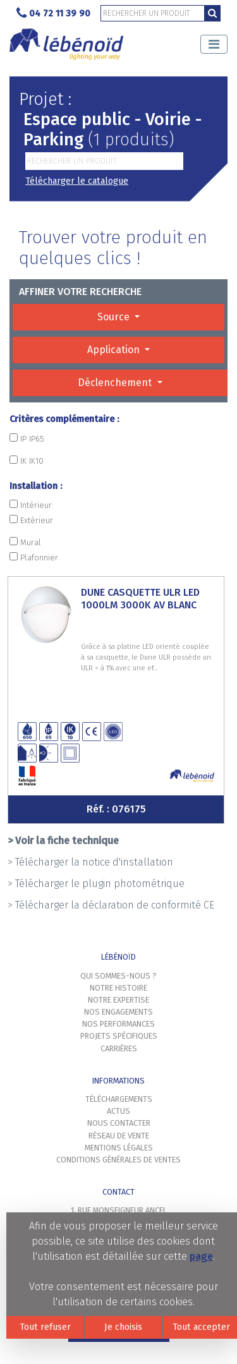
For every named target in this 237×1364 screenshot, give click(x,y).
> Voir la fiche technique (63, 841)
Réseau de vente (118, 1135)
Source (114, 317)
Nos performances (118, 1024)
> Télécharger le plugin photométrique (96, 884)
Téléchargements (118, 1099)
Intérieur (30, 505)
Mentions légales (119, 1147)
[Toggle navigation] (214, 44)
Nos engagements (118, 1012)
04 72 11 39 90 (53, 13)
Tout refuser (45, 1327)
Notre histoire (118, 988)
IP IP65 (26, 438)
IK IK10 (26, 461)
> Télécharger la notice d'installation (90, 862)
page (201, 1256)
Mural (25, 542)
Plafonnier (33, 557)
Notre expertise (118, 1000)
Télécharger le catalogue (76, 181)
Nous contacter (118, 1123)
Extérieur (31, 520)
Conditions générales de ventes (118, 1159)
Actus (118, 1111)
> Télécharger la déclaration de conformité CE (111, 905)
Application (114, 350)
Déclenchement (116, 383)
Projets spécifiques (118, 1036)
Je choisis (123, 1327)
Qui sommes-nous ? (118, 976)
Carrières (118, 1048)
